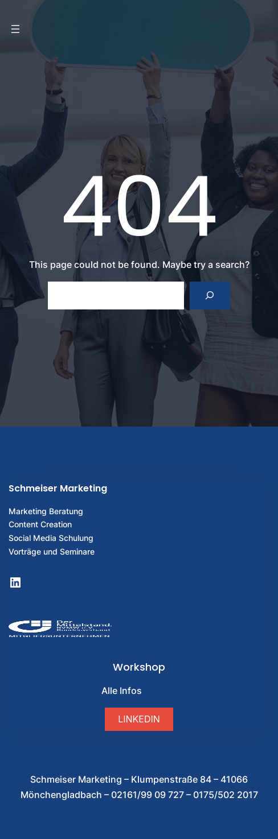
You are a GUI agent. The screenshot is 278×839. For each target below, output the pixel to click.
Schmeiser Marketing (58, 488)
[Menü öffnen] (15, 29)
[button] (139, 719)
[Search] (210, 295)
